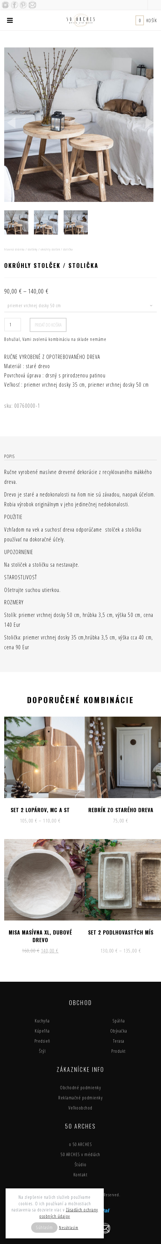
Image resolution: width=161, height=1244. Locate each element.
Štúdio (81, 1164)
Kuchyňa (42, 1021)
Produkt (118, 1051)
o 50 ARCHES (80, 1144)
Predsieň (42, 1041)
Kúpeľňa (42, 1031)
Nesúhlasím (68, 1227)
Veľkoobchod (80, 1108)
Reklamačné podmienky (80, 1098)
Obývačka (118, 1031)
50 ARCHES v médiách (80, 1154)
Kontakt (80, 1175)
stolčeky (33, 249)
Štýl (42, 1051)
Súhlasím (44, 1227)
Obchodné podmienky (80, 1087)
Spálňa (118, 1021)
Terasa (119, 1041)
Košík (146, 20)
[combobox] (80, 306)
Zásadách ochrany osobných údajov (68, 1213)
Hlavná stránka (14, 249)
